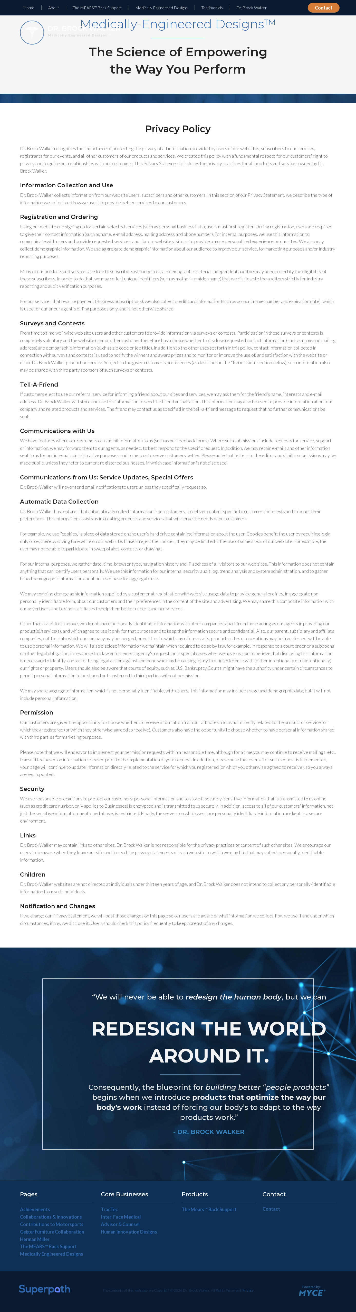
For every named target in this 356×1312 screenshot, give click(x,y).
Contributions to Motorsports (51, 1224)
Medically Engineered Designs (161, 7)
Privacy (248, 1290)
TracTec (109, 1209)
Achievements (35, 1209)
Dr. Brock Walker (251, 7)
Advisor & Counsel (120, 1224)
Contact (323, 8)
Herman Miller (35, 1239)
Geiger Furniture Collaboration (52, 1232)
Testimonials (212, 7)
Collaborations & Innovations (51, 1217)
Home (28, 7)
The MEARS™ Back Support (97, 7)
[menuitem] (28, 7)
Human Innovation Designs (129, 1232)
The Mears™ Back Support (209, 1209)
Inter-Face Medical (121, 1217)
